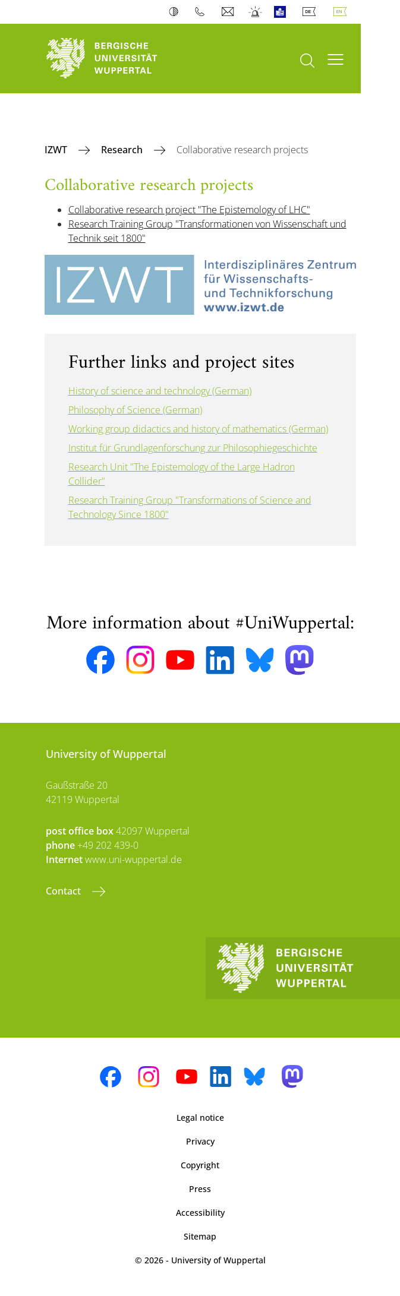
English (342, 12)
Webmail (229, 12)
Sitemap (200, 1236)
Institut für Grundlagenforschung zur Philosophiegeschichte (192, 447)
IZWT (57, 149)
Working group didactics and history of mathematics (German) (198, 428)
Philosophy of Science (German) (135, 409)
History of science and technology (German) (159, 390)
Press (200, 1188)
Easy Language (282, 12)
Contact (64, 890)
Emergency (255, 12)
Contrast (176, 12)
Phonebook (202, 12)
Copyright (200, 1165)
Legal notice (200, 1117)
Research (123, 149)
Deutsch (311, 12)
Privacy (200, 1141)
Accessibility (200, 1212)
